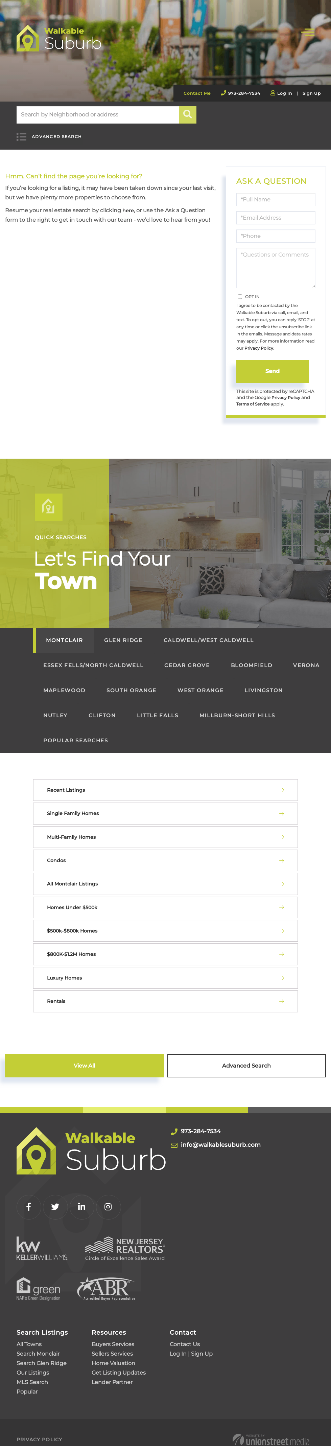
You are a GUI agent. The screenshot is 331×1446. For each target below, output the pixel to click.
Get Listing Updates (119, 1358)
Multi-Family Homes (71, 830)
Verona (306, 659)
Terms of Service (254, 397)
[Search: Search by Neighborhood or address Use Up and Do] (98, 115)
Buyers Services (113, 1330)
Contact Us (185, 1330)
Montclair (64, 634)
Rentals (56, 995)
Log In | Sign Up (191, 1339)
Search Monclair (38, 1339)
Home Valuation (113, 1349)
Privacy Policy (258, 340)
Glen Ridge (123, 634)
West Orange (200, 684)
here (128, 203)
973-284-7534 (244, 93)
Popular (27, 1377)
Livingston (263, 684)
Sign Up (312, 93)
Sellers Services (112, 1339)
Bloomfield (252, 659)
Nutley (55, 709)
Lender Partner (112, 1368)
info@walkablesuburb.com (232, 1137)
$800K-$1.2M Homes (71, 948)
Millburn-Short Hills (237, 709)
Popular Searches (75, 734)
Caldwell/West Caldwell (209, 634)
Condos (56, 854)
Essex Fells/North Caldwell (93, 659)
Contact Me (197, 93)
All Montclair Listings (72, 877)
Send (272, 363)
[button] (188, 115)
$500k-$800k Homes (72, 924)
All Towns (29, 1330)
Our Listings (33, 1358)
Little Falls (158, 709)
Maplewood (64, 684)
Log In (284, 93)
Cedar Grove (187, 659)
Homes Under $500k (72, 901)
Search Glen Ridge (42, 1349)
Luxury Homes (64, 971)
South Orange (132, 684)
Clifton (102, 709)
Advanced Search (50, 133)
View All (84, 1059)
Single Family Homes (73, 807)
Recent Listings (66, 784)
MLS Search (32, 1368)
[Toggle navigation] (307, 31)
